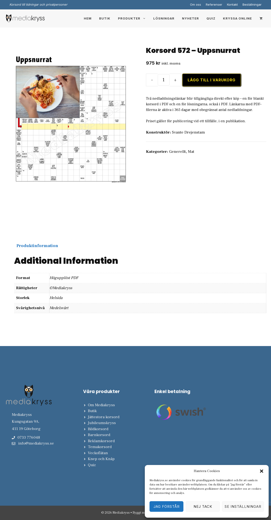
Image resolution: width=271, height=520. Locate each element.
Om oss (195, 4)
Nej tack (203, 506)
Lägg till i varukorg (211, 80)
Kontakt (232, 4)
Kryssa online (237, 18)
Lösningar (163, 18)
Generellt (177, 151)
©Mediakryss (60, 288)
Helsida (55, 297)
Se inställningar (243, 506)
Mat (191, 151)
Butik (104, 18)
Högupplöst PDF (63, 277)
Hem (88, 18)
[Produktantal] (164, 80)
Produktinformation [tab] (37, 245)
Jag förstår (167, 506)
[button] (261, 471)
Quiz (210, 18)
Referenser (214, 4)
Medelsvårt (58, 308)
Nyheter (190, 18)
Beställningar (252, 4)
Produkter (134, 18)
